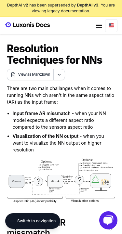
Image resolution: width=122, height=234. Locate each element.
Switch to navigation (33, 221)
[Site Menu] (99, 25)
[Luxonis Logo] (27, 24)
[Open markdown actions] (59, 74)
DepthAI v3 (87, 5)
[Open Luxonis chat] (108, 220)
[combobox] (111, 25)
